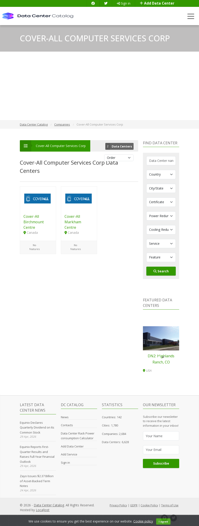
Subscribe (161, 463)
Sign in (123, 3)
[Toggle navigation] (191, 16)
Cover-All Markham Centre (73, 222)
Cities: (106, 425)
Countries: (109, 417)
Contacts (67, 425)
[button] (159, 357)
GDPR (133, 505)
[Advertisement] (99, 86)
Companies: (110, 434)
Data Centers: (111, 442)
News (65, 417)
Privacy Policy (118, 505)
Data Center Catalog (49, 505)
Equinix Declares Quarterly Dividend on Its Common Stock (37, 427)
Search (161, 271)
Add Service (69, 454)
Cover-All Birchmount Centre (33, 222)
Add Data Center (157, 3)
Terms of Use (169, 505)
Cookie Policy (149, 505)
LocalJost (42, 510)
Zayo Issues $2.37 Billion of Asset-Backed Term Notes (37, 481)
